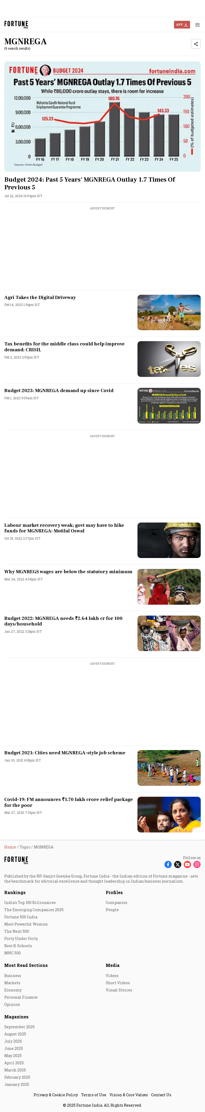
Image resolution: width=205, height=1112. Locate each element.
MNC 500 (12, 952)
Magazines (16, 1016)
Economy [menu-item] (13, 990)
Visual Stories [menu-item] (119, 990)
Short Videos (118, 982)
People (112, 909)
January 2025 (16, 1084)
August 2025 (15, 1034)
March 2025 (15, 1070)
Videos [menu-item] (112, 975)
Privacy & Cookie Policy (56, 1094)
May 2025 (13, 1055)
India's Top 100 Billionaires (30, 902)
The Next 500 (16, 931)
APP (179, 24)
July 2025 (13, 1041)
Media (113, 965)
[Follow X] (178, 864)
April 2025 (14, 1062)
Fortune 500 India (20, 916)
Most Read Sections (26, 965)
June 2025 (13, 1048)
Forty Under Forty (21, 938)
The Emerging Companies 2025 (34, 909)
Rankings (15, 892)
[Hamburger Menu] (197, 25)
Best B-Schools (18, 945)
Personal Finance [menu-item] (21, 997)
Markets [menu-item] (12, 982)
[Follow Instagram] (197, 864)
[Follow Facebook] (168, 864)
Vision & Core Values (128, 1094)
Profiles (114, 892)
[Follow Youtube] (187, 864)
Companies (116, 902)
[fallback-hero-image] (102, 116)
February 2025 (17, 1077)
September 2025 (19, 1026)
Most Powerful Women (26, 924)
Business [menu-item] (12, 975)
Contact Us (161, 1094)
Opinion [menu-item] (12, 1004)
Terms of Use (93, 1094)
